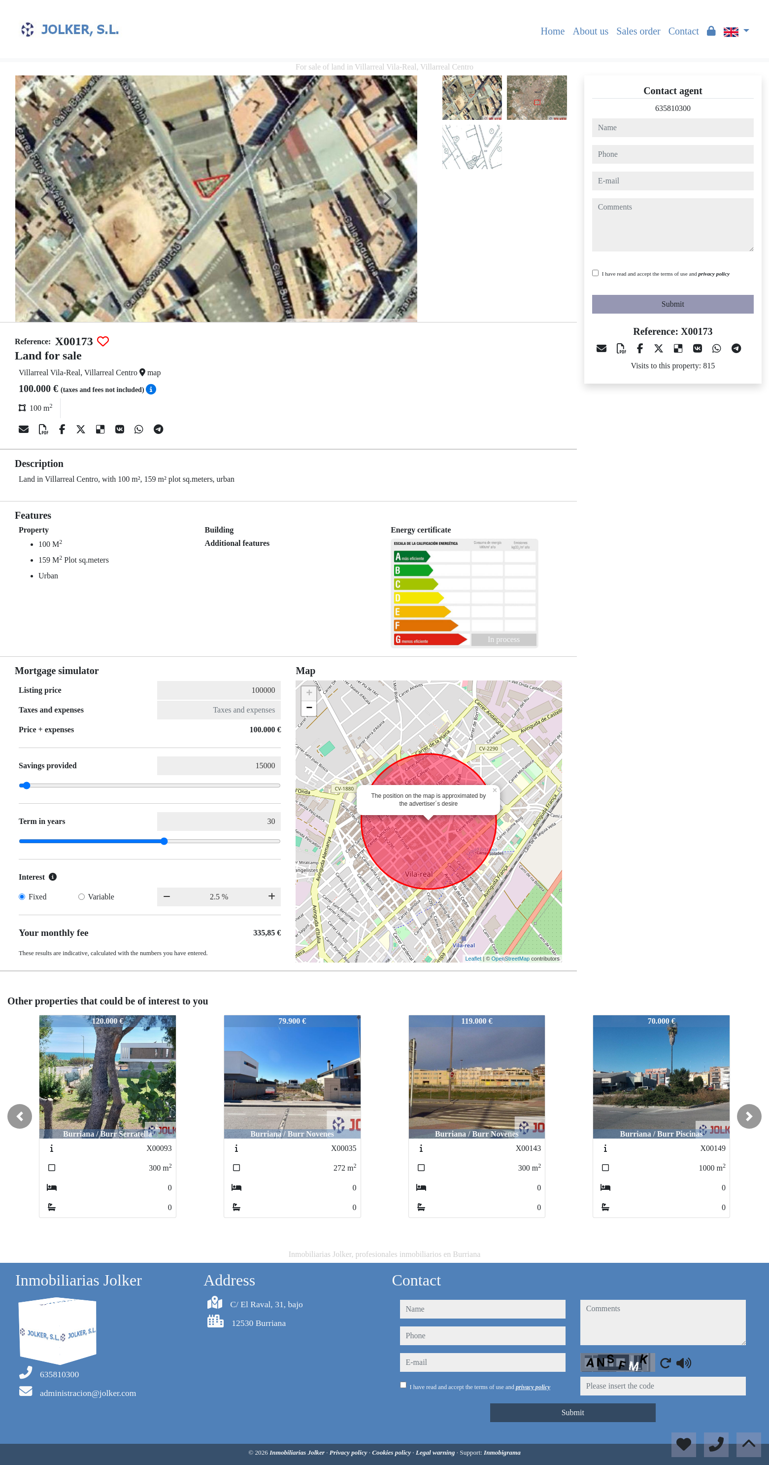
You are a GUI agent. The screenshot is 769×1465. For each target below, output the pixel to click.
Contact (684, 31)
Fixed (37, 897)
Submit (673, 304)
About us (590, 31)
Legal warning (436, 1452)
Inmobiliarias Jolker (297, 1452)
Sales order (638, 31)
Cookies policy (392, 1452)
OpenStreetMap (511, 959)
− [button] (309, 708)
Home (553, 31)
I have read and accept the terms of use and (666, 274)
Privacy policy (349, 1452)
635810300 (673, 108)
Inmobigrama (502, 1452)
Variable (101, 897)
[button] (19, 1116)
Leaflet (473, 959)
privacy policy (714, 274)
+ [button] (309, 693)
